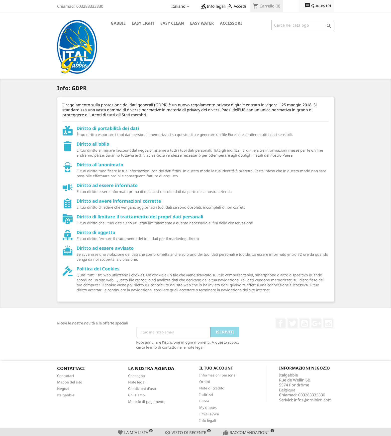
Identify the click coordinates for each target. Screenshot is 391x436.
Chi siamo (136, 395)
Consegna (136, 375)
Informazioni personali (218, 375)
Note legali (137, 382)
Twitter (292, 323)
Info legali (213, 6)
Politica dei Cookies (98, 268)
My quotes (208, 407)
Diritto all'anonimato (100, 164)
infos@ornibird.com (313, 400)
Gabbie (118, 23)
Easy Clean (172, 23)
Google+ (316, 323)
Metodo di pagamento (146, 401)
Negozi (63, 388)
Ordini (204, 381)
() (317, 5)
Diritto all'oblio (93, 143)
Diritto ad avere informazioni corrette (119, 200)
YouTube (304, 323)
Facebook (281, 323)
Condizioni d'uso (142, 388)
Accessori (231, 23)
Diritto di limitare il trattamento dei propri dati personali (140, 216)
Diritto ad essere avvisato (105, 248)
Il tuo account (216, 368)
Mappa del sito (69, 382)
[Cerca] (302, 25)
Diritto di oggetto (96, 232)
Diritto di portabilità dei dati (108, 128)
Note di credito (211, 388)
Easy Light (143, 23)
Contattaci (65, 375)
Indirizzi (206, 394)
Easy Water (202, 23)
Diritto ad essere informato (107, 185)
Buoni (204, 401)
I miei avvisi (209, 414)
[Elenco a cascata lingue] (181, 7)
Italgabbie (65, 395)
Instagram (328, 323)
